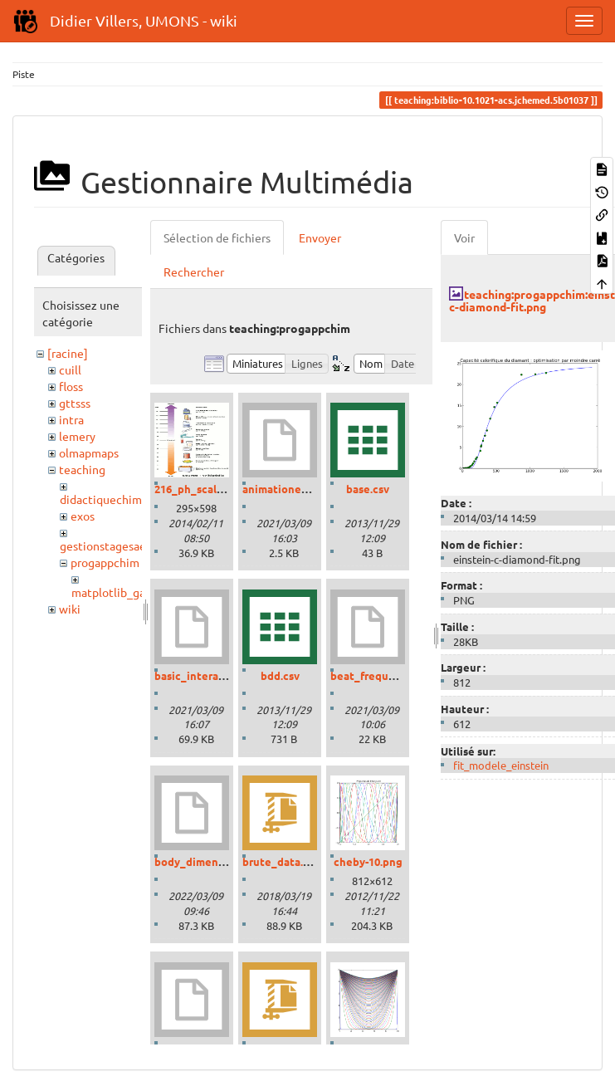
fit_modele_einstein (501, 765)
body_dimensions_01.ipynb (224, 861)
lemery (77, 435)
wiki (70, 608)
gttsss (74, 402)
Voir (464, 237)
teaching (82, 469)
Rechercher (194, 271)
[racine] (67, 352)
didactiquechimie (106, 499)
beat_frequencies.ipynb (392, 675)
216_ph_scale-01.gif (204, 489)
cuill (70, 369)
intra (71, 419)
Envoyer (320, 237)
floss (71, 386)
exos (83, 515)
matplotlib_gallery (119, 592)
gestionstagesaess (108, 545)
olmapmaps (89, 452)
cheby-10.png (368, 861)
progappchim (105, 562)
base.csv (367, 489)
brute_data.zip (280, 861)
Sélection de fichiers (217, 237)
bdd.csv (280, 675)
